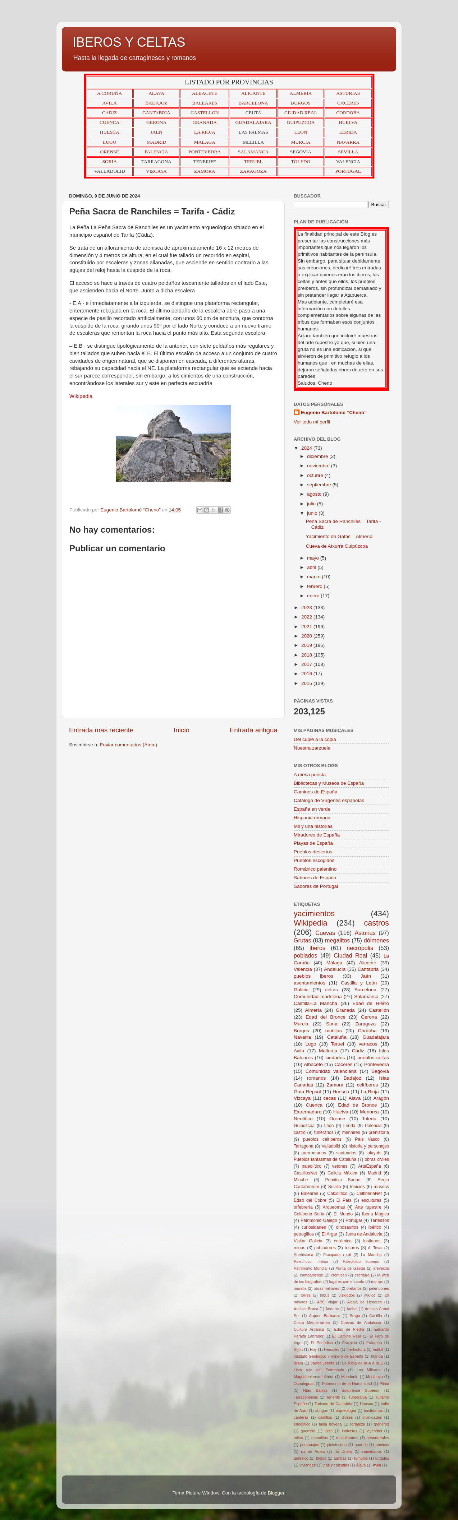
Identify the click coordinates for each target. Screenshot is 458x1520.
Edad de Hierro (370, 1003)
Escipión (349, 1342)
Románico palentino (315, 869)
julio (312, 503)
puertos (361, 1444)
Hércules (331, 1349)
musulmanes (347, 1438)
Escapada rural (337, 1254)
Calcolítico (337, 1193)
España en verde (312, 809)
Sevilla (334, 1186)
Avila (299, 1050)
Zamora (335, 1085)
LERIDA (348, 132)
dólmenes (376, 940)
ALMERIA (301, 93)
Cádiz (358, 1050)
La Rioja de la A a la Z (362, 1363)
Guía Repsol (307, 1091)
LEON (300, 132)
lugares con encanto (346, 1281)
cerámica (343, 1240)
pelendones (379, 1288)
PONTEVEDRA (204, 151)
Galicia (301, 989)
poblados (305, 955)
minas (299, 1247)
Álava (361, 1465)
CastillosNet (305, 1173)
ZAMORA (204, 171)
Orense (337, 1118)
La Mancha (371, 1254)
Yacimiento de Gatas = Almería (339, 536)
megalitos (337, 940)
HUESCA (109, 132)
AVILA (109, 103)
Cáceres (343, 1064)
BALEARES (204, 103)
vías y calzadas (335, 1465)
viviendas (307, 1465)
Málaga (334, 962)
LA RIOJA (204, 132)
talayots (373, 1152)
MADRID (156, 142)
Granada (345, 1010)
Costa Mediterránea (312, 1322)
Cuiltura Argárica (309, 1329)
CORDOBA (348, 112)
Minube (301, 1179)
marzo (314, 576)
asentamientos (309, 983)
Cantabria (368, 969)
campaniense (311, 1275)
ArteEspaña (369, 1166)
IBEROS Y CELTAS (129, 42)
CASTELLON (205, 112)
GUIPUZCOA (301, 122)
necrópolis (360, 948)
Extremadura (307, 1111)
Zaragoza (365, 1024)
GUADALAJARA (253, 122)
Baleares (309, 1193)
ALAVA (156, 93)
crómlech (339, 1275)
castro (300, 1132)
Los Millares (368, 1370)
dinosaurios (347, 1227)
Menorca (369, 1111)
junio (313, 513)
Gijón (298, 1349)
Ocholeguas (304, 1383)
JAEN (156, 132)
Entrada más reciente (101, 730)
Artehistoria (303, 1254)
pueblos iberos (313, 976)
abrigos (321, 1410)
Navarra (302, 1037)
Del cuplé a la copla (315, 739)
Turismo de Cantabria (333, 1403)
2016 (307, 673)
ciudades (335, 1057)
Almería (313, 1010)
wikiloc (370, 1295)
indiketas (349, 1431)
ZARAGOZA (253, 171)
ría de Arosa (313, 1451)
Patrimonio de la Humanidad (347, 1383)
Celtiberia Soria (309, 1214)
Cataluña (337, 1037)
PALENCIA (156, 151)
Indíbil (378, 1349)
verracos (368, 1044)
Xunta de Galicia (350, 1268)
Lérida (349, 1125)
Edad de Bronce (357, 1105)
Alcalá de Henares (364, 1302)
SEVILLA (348, 151)
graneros (381, 1424)
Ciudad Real (350, 955)
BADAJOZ (156, 103)
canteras (301, 1417)
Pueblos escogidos (314, 860)
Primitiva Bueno (343, 1179)
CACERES (348, 103)
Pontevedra (376, 1064)
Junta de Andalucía (364, 1234)
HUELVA (348, 122)
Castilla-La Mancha (315, 1003)
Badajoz (352, 1078)
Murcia (301, 1024)
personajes (309, 1444)
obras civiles (377, 1159)
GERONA (156, 122)
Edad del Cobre (310, 1200)
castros (376, 922)
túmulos (361, 1458)
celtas (331, 989)
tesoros (352, 1247)
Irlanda (377, 1356)
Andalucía (334, 969)
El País (344, 1200)
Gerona (369, 1017)
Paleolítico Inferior (311, 1261)
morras (377, 1281)
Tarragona (303, 1146)
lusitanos (371, 1240)
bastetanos (373, 1410)
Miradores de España (317, 835)
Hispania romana (312, 817)
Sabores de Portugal (316, 886)
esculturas (371, 1200)
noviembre (319, 465)
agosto (315, 494)
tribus (324, 1295)
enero (314, 595)
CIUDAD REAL (300, 112)
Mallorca (328, 1050)
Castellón (379, 1010)
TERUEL (253, 161)
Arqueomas (333, 1207)
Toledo (369, 1118)
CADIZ (109, 112)
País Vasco (367, 1139)
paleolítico (311, 1166)
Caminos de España (316, 791)
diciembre (318, 456)
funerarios (324, 1132)
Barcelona (365, 989)
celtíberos (367, 1085)
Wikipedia (311, 922)
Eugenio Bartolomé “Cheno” (334, 412)
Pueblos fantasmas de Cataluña (325, 1159)
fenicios (357, 1186)
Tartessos (379, 1220)
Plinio (384, 1383)
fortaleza (357, 1424)
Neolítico (303, 1118)
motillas (333, 1030)
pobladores (325, 1247)
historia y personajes (368, 1146)
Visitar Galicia (308, 1240)
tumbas (340, 1458)
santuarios (346, 1152)
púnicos (382, 1444)
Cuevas (325, 933)
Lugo (310, 1044)
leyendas (374, 1431)
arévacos (381, 1268)
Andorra (332, 1309)
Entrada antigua (254, 730)
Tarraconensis (306, 1397)
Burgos (301, 1030)
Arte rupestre (368, 1207)
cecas (329, 1098)
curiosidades (313, 1227)
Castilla (375, 1315)
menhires (351, 1132)
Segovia (380, 1071)
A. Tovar (375, 1248)
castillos (325, 1417)
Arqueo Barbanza (324, 1315)
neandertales (378, 1438)
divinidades (372, 1417)
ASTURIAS (348, 93)
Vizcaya (302, 1098)
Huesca (341, 1091)
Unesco (366, 1403)
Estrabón (374, 1342)
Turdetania (357, 1397)
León (329, 1125)
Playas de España (313, 843)
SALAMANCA (253, 151)
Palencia (373, 1125)
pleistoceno (337, 1444)
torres (306, 1295)
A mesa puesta (310, 774)
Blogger (276, 1493)
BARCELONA (253, 103)
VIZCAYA (156, 171)
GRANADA (205, 122)
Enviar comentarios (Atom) (128, 744)
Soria (332, 1024)
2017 (307, 664)
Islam (298, 1363)
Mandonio (349, 1377)
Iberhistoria (356, 1349)
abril (312, 567)
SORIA (109, 161)
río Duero (343, 1451)
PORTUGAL (348, 171)
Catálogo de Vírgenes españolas (329, 800)
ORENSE (109, 151)
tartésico (301, 1458)
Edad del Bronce (325, 1017)
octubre (316, 475)
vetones (340, 1166)
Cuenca (314, 1105)
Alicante (367, 962)
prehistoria (378, 1132)
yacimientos (314, 913)
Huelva (340, 1111)
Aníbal (352, 1309)
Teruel (337, 1044)
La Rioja (370, 1091)
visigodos (347, 1295)
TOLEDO (301, 161)
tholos (321, 1458)
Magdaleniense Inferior (314, 1377)
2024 (307, 448)
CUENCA (110, 122)
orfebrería (303, 1207)
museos (381, 1186)
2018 (307, 655)
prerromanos (313, 1152)
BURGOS (301, 103)
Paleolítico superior (361, 1261)
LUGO (109, 142)
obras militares (326, 1288)
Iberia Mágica (375, 1214)
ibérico (374, 1227)
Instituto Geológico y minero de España (328, 1356)
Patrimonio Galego (319, 1220)
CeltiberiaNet (369, 1193)
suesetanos (372, 1451)
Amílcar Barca (306, 1309)
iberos (317, 948)
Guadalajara (375, 1037)
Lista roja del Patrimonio (319, 1370)
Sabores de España (315, 877)
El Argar (329, 1234)
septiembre (320, 484)
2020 (307, 636)
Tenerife (333, 1397)
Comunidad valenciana (331, 1071)
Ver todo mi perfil (312, 422)
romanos (316, 1078)
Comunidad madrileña (318, 996)
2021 (307, 626)
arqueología (346, 1410)
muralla (300, 1288)
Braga (355, 1315)
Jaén (366, 976)
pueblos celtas (373, 1057)
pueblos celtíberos (322, 1139)
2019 (307, 645)
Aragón (381, 1098)
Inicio (181, 730)
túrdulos (382, 1458)
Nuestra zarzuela (312, 748)
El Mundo (343, 1214)
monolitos (319, 1438)
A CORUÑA (109, 93)
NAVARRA (348, 142)
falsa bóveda (330, 1424)
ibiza (329, 1431)
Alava (355, 1098)
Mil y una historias (313, 826)
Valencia (303, 969)
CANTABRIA (156, 112)
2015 (307, 683)
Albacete (313, 1064)
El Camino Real (346, 1336)
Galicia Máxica (342, 1173)
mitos (298, 1438)
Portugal (353, 1220)
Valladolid (331, 1146)
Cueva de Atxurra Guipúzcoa (337, 546)
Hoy (313, 1349)
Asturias (364, 933)
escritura (361, 1275)
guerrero (308, 1431)
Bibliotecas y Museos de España (329, 783)
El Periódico (322, 1342)
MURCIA (300, 142)
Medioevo (374, 1377)
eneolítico (302, 1424)
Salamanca (366, 996)
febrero (315, 586)
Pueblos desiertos (313, 851)
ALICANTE (253, 93)
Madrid (374, 1173)
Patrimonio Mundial (311, 1268)
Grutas (302, 940)
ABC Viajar (327, 1302)
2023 (307, 607)
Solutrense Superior (360, 1390)
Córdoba (367, 1030)
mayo (313, 558)
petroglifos (304, 1234)
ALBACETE (204, 93)
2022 (307, 617)
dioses (347, 1417)
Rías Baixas (315, 1390)
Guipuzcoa (304, 1125)
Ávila (377, 1465)
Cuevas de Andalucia (361, 1322)
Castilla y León (359, 983)
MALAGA (204, 142)
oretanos (354, 1288)
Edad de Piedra (349, 1329)
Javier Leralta (322, 1363)
